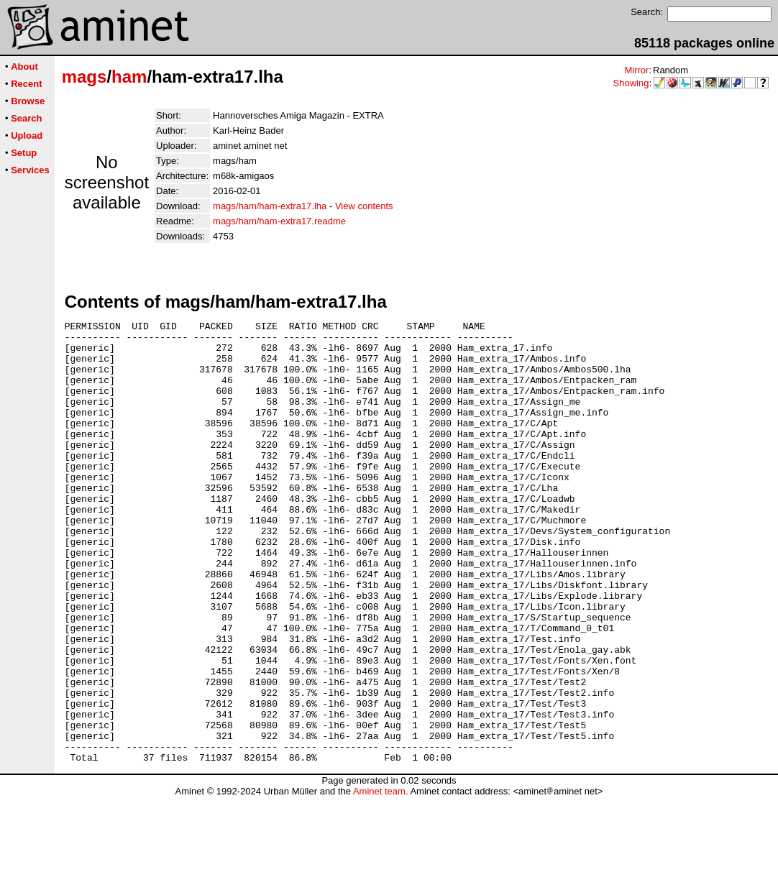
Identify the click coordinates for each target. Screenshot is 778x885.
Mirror (636, 70)
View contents (364, 206)
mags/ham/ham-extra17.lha (269, 206)
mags (84, 76)
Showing (631, 83)
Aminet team (379, 879)
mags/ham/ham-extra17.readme (279, 221)
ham (129, 76)
